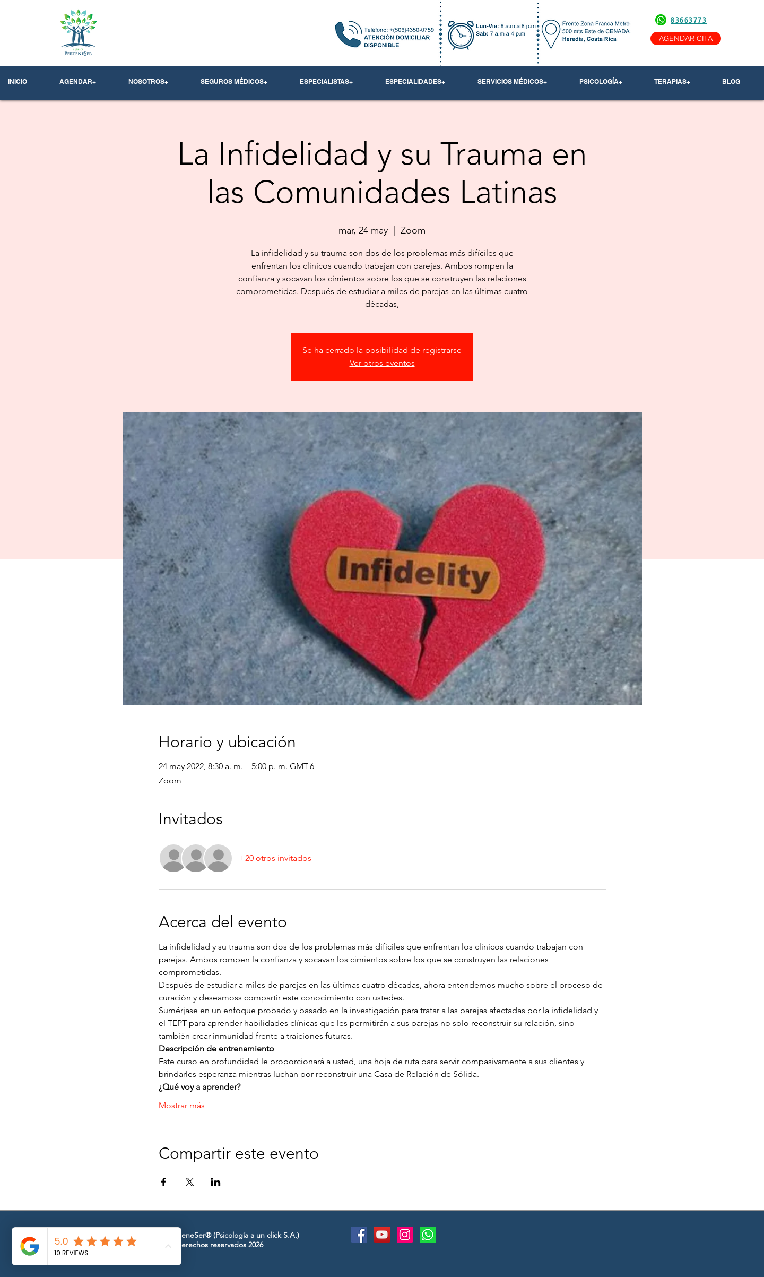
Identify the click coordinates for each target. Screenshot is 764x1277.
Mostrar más (182, 1105)
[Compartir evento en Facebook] (164, 1182)
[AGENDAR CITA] (685, 38)
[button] (156, 81)
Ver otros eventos (382, 363)
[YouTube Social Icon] (382, 1235)
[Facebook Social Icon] (359, 1235)
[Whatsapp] (428, 1235)
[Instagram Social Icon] (405, 1235)
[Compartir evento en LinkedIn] (216, 1182)
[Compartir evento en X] (190, 1182)
